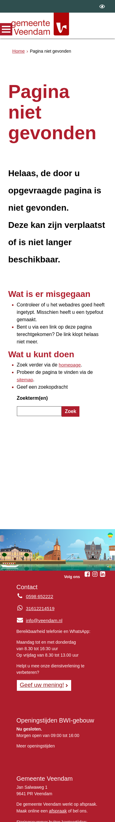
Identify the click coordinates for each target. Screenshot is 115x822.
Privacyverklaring (31, 814)
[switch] (102, 6)
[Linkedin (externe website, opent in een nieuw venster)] (102, 523)
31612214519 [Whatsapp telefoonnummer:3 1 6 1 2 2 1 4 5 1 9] (39, 557)
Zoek (70, 364)
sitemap (91, 336)
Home (18, 51)
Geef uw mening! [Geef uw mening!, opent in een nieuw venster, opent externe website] (40, 633)
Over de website (46, 807)
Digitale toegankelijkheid (78, 814)
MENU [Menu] (6, 29)
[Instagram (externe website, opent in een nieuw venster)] (94, 523)
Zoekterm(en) (30, 352)
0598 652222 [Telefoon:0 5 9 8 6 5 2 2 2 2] (38, 546)
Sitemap (77, 807)
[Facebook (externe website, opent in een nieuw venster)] (87, 523)
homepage (63, 330)
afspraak (57, 758)
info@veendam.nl (38, 569)
